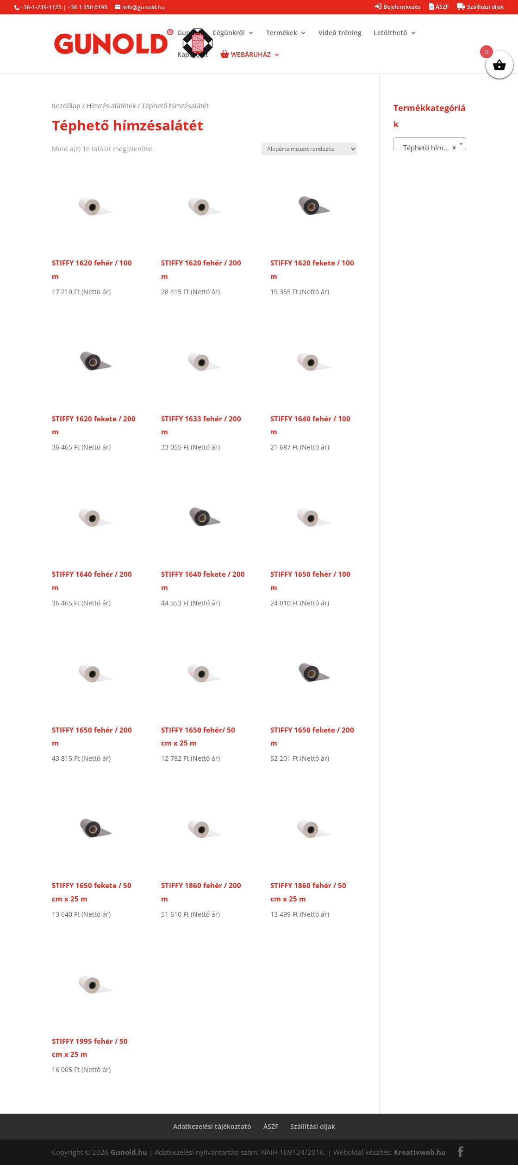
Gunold (188, 33)
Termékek (281, 33)
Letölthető (390, 33)
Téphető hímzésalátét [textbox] (432, 147)
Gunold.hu (129, 1152)
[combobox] (429, 143)
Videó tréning (340, 33)
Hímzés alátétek (111, 105)
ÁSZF (270, 1126)
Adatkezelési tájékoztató (212, 1126)
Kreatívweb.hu (420, 1152)
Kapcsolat (192, 55)
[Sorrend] (309, 149)
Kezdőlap (66, 105)
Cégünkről (228, 33)
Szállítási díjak (312, 1126)
